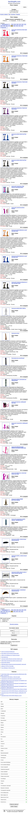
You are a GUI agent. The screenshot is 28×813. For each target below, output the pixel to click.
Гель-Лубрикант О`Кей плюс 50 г (8, 667)
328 (12, 24)
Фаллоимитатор (4, 657)
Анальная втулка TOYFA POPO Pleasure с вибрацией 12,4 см (14, 690)
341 (19, 25)
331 (20, 24)
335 (4, 25)
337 (9, 25)
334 (1, 25)
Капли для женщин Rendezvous (7, 651)
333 (25, 24)
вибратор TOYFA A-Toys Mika (7, 666)
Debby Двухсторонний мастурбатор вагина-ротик (11, 660)
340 (17, 25)
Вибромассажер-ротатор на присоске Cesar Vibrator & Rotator (14, 689)
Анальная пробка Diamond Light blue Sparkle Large (11, 658)
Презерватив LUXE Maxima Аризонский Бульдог (11, 678)
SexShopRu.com (14, 2)
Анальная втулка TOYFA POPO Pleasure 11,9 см (11, 695)
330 (17, 24)
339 (14, 25)
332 (22, 24)
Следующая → (4, 27)
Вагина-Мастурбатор (5, 662)
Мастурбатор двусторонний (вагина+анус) (10, 653)
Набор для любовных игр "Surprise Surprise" (10, 655)
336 (6, 25)
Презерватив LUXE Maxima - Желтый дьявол (10, 676)
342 (22, 25)
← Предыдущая (4, 24)
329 (14, 24)
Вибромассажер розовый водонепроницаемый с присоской (13, 664)
